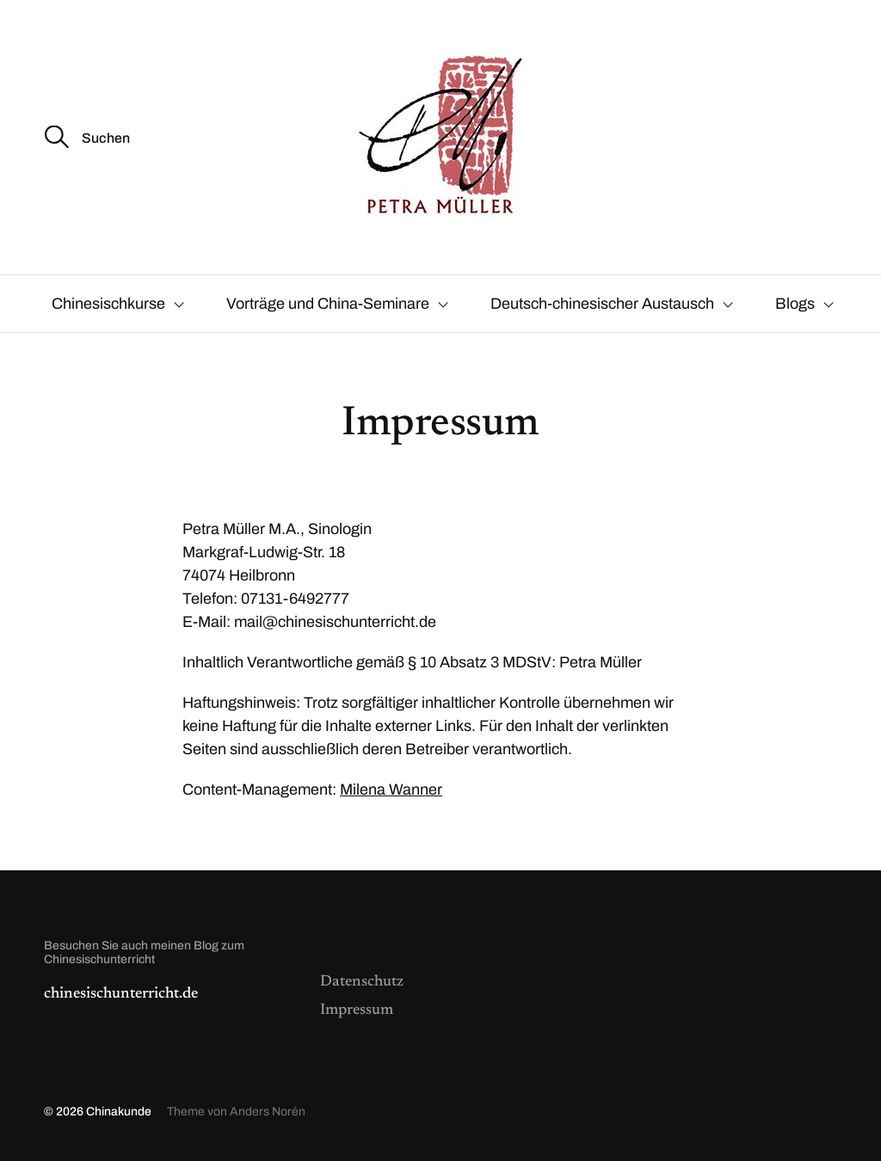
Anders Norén (267, 1111)
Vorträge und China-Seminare (327, 303)
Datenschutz (362, 982)
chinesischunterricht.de (121, 994)
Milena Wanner (391, 789)
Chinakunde (118, 1111)
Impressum (356, 1010)
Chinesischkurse (108, 303)
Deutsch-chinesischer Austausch (602, 303)
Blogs (795, 303)
